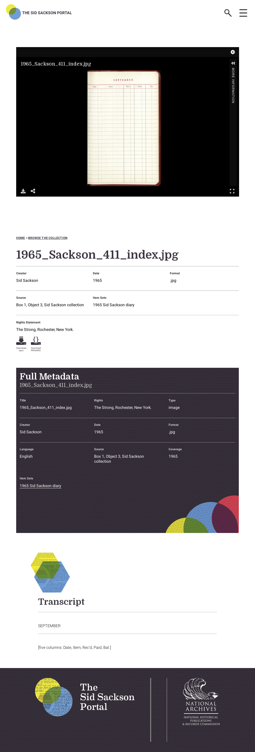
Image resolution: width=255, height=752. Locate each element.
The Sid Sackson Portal (47, 12)
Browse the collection (47, 238)
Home (20, 238)
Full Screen (232, 191)
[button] (233, 63)
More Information (233, 70)
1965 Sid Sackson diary (113, 304)
